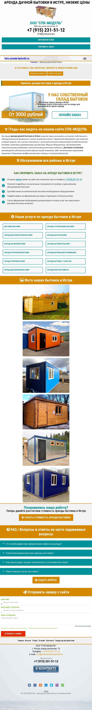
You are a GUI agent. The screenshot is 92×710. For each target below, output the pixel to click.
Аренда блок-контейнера (58, 270)
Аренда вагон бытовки (57, 235)
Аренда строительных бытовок (60, 226)
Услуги (34, 639)
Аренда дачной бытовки (14, 244)
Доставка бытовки (12, 226)
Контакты (50, 639)
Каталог (28, 639)
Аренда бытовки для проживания (61, 253)
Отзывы (42, 639)
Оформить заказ (46, 47)
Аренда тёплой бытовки (14, 261)
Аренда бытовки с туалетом (59, 261)
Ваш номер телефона (10, 606)
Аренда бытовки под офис (58, 244)
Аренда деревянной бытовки (16, 270)
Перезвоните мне (46, 40)
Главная (21, 639)
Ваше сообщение (8, 614)
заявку (19, 179)
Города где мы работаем (64, 639)
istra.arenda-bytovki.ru (17, 58)
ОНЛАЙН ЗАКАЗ (70, 115)
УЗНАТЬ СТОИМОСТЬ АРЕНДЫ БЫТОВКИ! (46, 517)
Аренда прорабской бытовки (16, 253)
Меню (84, 57)
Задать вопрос (55, 73)
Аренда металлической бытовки (18, 235)
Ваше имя (5, 598)
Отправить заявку (13, 632)
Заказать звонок (37, 73)
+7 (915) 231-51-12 (46, 30)
